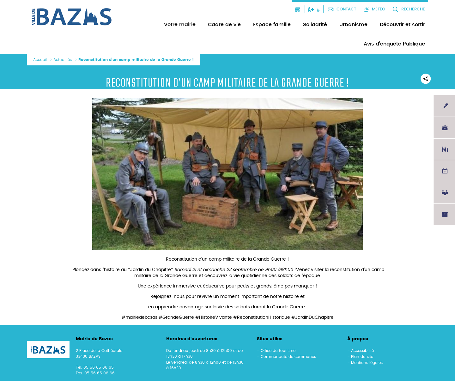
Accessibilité (362, 351)
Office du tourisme (278, 351)
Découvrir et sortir (402, 24)
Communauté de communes (288, 357)
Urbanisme (353, 24)
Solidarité (315, 24)
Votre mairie (180, 24)
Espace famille (272, 24)
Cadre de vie (224, 24)
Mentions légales (367, 363)
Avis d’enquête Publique (394, 43)
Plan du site (362, 357)
